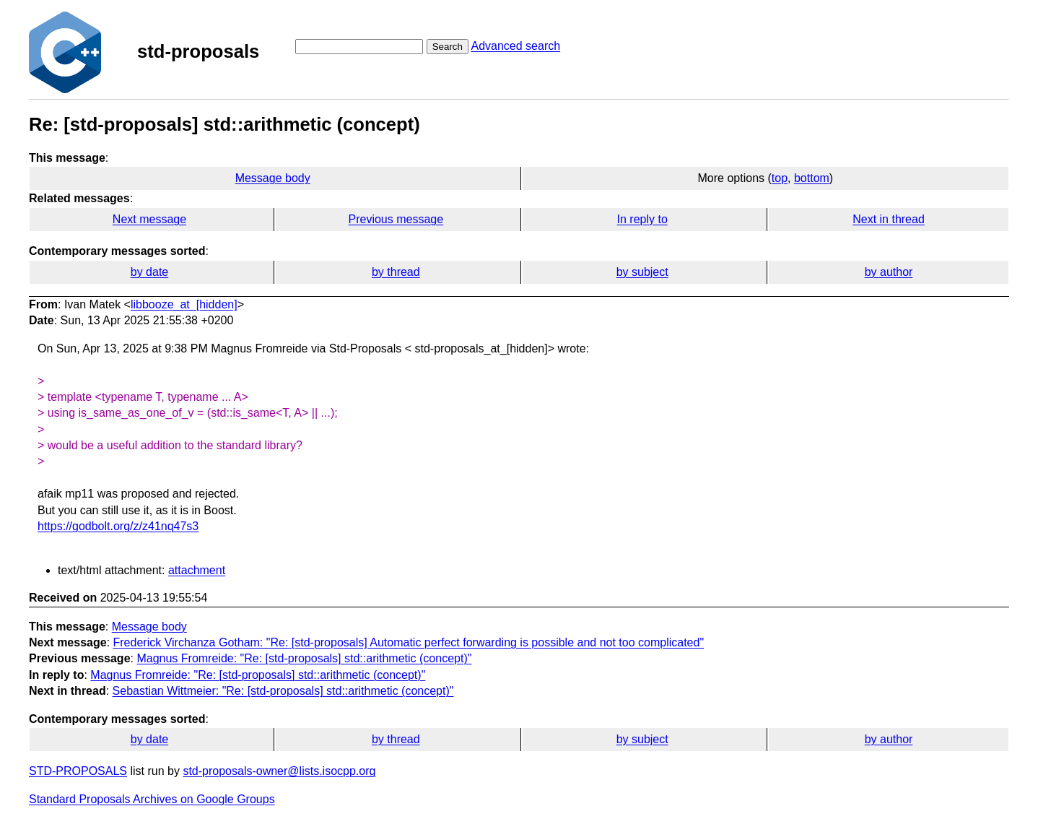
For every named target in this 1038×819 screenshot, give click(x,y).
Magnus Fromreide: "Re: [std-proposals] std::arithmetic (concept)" (303, 658)
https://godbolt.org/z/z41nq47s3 (118, 526)
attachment (196, 570)
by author (889, 272)
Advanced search (515, 46)
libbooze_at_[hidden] (184, 304)
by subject (642, 272)
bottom (811, 178)
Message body (272, 178)
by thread (396, 272)
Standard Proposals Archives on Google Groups (152, 799)
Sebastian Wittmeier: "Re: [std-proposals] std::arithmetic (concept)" (283, 691)
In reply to (642, 219)
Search (447, 46)
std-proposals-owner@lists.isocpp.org (279, 771)
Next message (149, 219)
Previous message (396, 219)
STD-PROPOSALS (78, 771)
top (780, 178)
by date (149, 272)
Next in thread (888, 219)
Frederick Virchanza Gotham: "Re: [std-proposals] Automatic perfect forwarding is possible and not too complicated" (409, 642)
